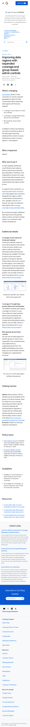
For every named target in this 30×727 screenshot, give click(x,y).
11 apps (19, 311)
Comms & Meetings (10, 30)
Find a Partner (6, 667)
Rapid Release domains (11, 441)
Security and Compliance (8, 80)
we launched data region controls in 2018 (13, 191)
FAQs (4, 676)
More (6, 38)
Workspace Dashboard (9, 641)
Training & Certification (9, 685)
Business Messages (8, 711)
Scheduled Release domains (12, 450)
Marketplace (6, 671)
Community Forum (8, 632)
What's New (6, 645)
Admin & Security (10, 35)
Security (4, 653)
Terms (14, 725)
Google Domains (7, 697)
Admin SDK (14, 76)
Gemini (7, 33)
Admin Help (5, 623)
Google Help (6, 636)
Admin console (6, 76)
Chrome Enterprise (8, 702)
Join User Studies (7, 715)
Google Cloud (6, 693)
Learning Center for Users (10, 627)
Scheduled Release (16, 78)
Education (7, 36)
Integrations (6, 680)
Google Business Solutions (10, 706)
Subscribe (22, 3)
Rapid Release (6, 78)
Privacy (10, 725)
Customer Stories (7, 658)
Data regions (6, 94)
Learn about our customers (10, 567)
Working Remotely (8, 662)
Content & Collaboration (12, 32)
